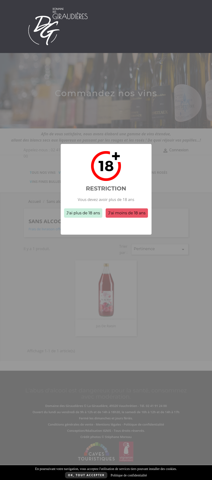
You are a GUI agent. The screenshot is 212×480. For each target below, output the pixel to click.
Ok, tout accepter (86, 475)
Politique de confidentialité (129, 475)
